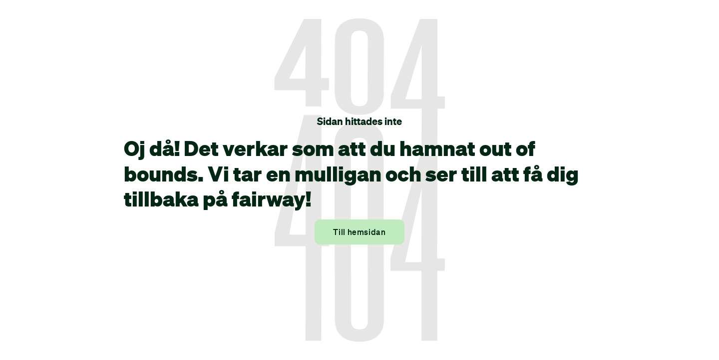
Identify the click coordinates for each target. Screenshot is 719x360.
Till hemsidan (359, 232)
